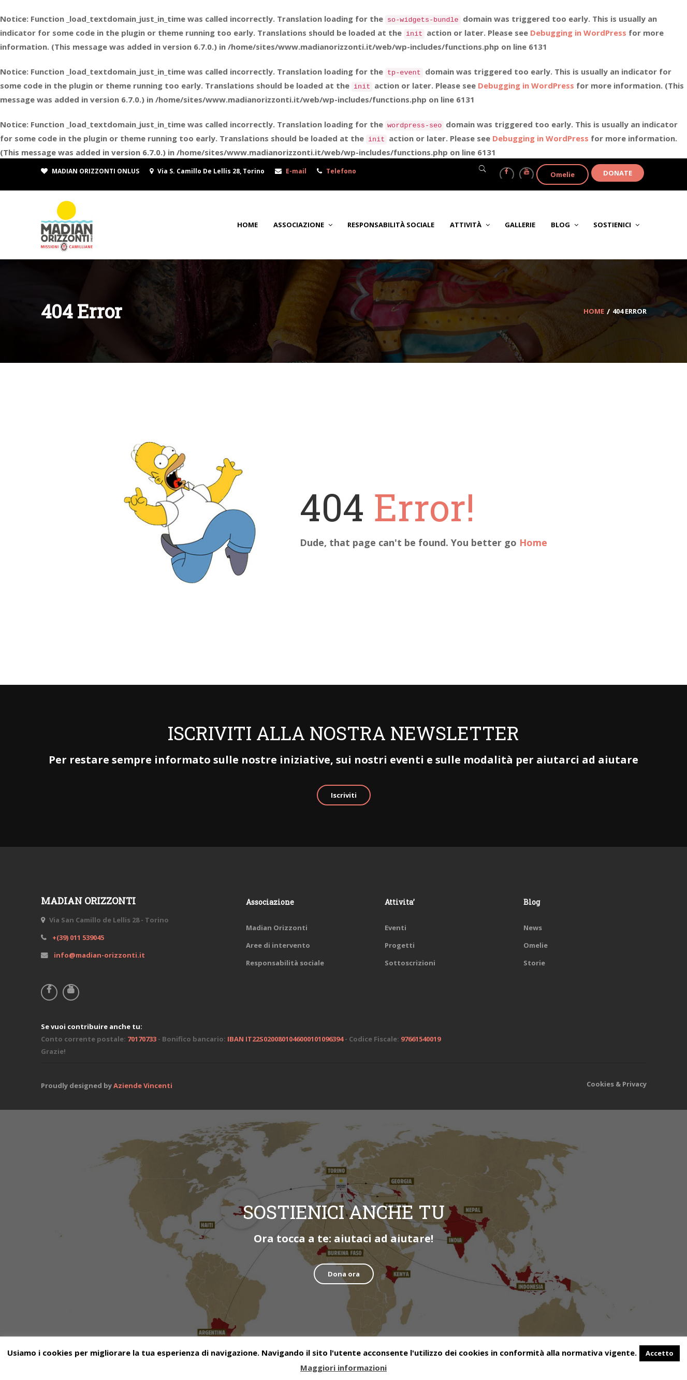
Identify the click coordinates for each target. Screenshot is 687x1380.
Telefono (341, 171)
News (532, 927)
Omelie (562, 174)
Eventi (395, 927)
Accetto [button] (660, 1353)
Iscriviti (344, 795)
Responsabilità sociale (285, 962)
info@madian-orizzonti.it (98, 955)
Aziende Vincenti (142, 1085)
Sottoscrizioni (410, 962)
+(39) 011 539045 (77, 937)
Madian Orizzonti (277, 927)
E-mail (296, 171)
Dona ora (344, 1274)
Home (533, 542)
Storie (534, 962)
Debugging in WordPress (578, 32)
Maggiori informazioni (343, 1367)
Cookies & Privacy (617, 1084)
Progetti (400, 945)
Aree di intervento (278, 945)
